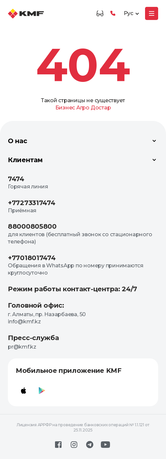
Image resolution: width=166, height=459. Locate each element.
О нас (83, 141)
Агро (82, 108)
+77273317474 (31, 203)
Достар (101, 108)
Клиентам (83, 160)
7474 (16, 179)
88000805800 (32, 226)
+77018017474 (31, 258)
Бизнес (65, 108)
